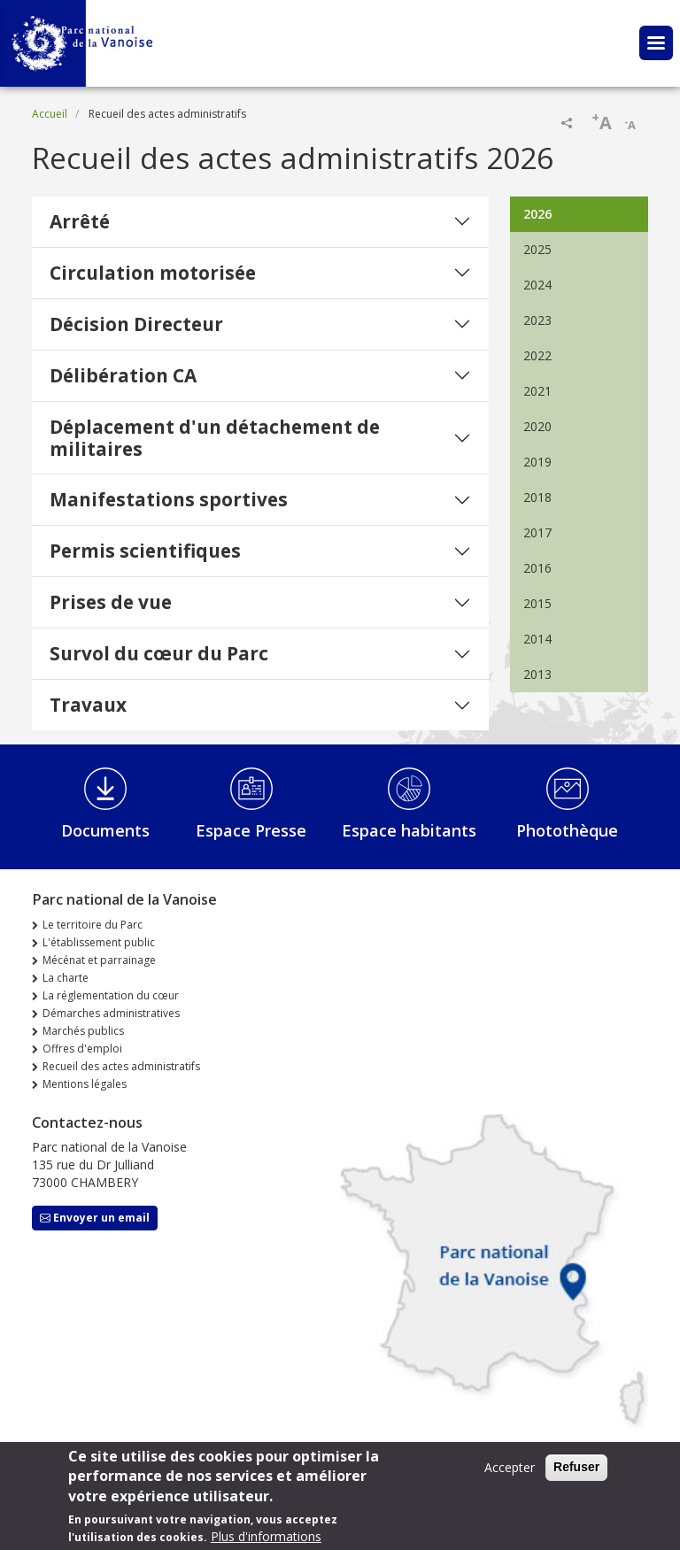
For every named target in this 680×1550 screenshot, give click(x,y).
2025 (537, 249)
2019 (537, 461)
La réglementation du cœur (110, 995)
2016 (537, 567)
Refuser (576, 1473)
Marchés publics (83, 1030)
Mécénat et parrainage (99, 960)
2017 (537, 532)
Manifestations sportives (169, 499)
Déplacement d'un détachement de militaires (215, 437)
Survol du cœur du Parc (159, 653)
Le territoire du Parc (92, 924)
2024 (537, 284)
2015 (537, 603)
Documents (105, 830)
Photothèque (567, 830)
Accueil (49, 113)
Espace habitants (409, 830)
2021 (537, 390)
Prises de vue (111, 602)
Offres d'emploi (82, 1048)
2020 (537, 426)
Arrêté (80, 221)
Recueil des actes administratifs (121, 1066)
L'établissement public (98, 942)
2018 (537, 497)
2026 (537, 213)
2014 (537, 638)
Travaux (88, 704)
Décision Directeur (136, 324)
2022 (537, 355)
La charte (65, 977)
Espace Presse (251, 830)
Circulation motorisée (153, 272)
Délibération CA (123, 375)
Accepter (509, 1473)
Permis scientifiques (145, 550)
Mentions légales (84, 1083)
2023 (537, 320)
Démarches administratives (111, 1013)
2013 (537, 674)
